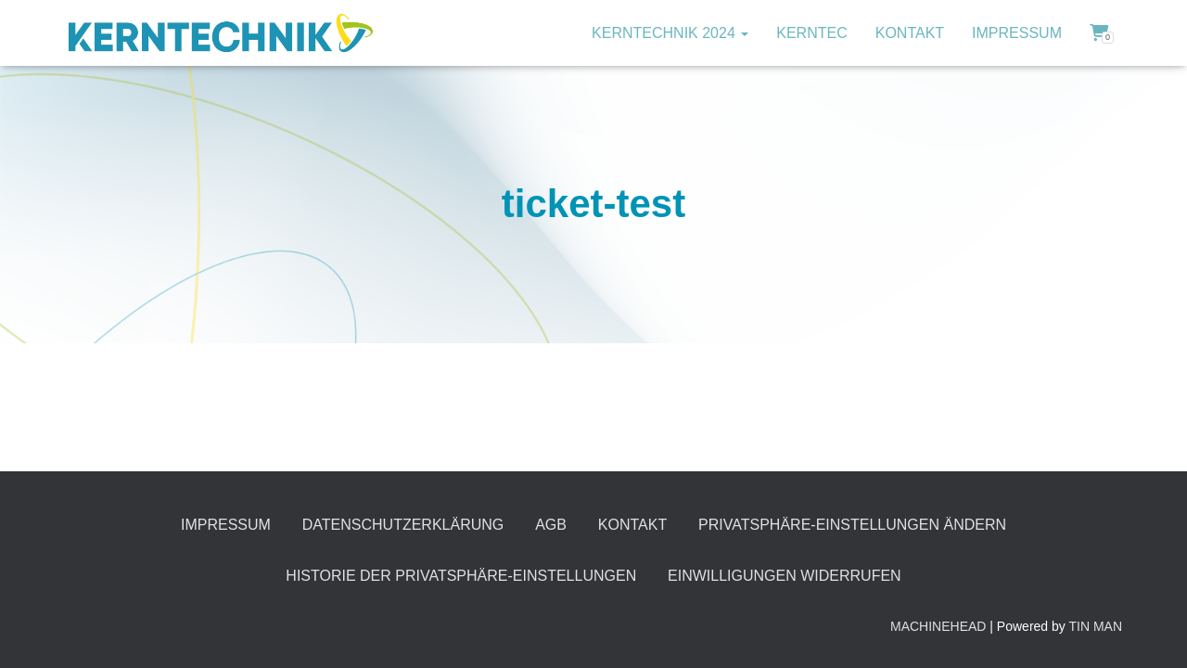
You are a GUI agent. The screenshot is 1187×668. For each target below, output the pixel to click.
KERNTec (811, 33)
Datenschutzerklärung (403, 525)
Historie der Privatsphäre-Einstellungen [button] (461, 576)
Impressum (1017, 33)
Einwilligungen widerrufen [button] (784, 576)
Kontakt (909, 33)
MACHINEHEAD (938, 626)
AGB (551, 525)
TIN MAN (1095, 626)
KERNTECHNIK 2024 (670, 33)
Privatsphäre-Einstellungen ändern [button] (852, 525)
